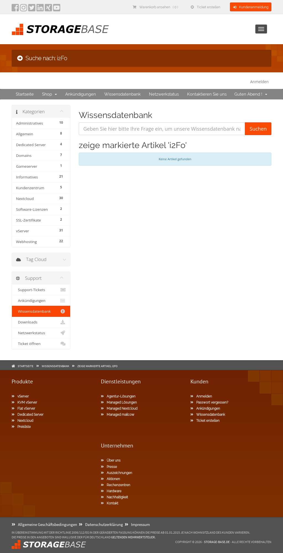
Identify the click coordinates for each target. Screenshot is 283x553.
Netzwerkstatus (164, 94)
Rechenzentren (115, 485)
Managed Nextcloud (119, 408)
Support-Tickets (41, 289)
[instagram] (23, 9)
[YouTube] (56, 9)
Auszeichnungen (116, 473)
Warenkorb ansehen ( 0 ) (155, 7)
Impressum (137, 524)
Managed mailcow (117, 415)
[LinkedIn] (40, 9)
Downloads (41, 322)
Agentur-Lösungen (118, 396)
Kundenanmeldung (250, 7)
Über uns (110, 460)
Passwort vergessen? (209, 402)
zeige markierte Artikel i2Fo (97, 366)
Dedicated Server (27, 415)
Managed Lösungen (119, 402)
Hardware (111, 491)
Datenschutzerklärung (101, 524)
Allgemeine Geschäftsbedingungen (44, 524)
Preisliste (21, 427)
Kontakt (109, 503)
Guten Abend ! (250, 94)
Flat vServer (23, 408)
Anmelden (259, 81)
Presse (109, 467)
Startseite (25, 94)
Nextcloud (22, 421)
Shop (49, 94)
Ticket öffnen (41, 343)
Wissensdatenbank (122, 94)
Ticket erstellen (205, 7)
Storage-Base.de (217, 542)
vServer (20, 396)
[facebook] (15, 9)
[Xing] (48, 9)
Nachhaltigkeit (114, 497)
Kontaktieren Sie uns (207, 94)
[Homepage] (60, 29)
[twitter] (31, 9)
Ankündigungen (80, 94)
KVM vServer (24, 402)
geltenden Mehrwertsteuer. (133, 537)
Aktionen (110, 479)
